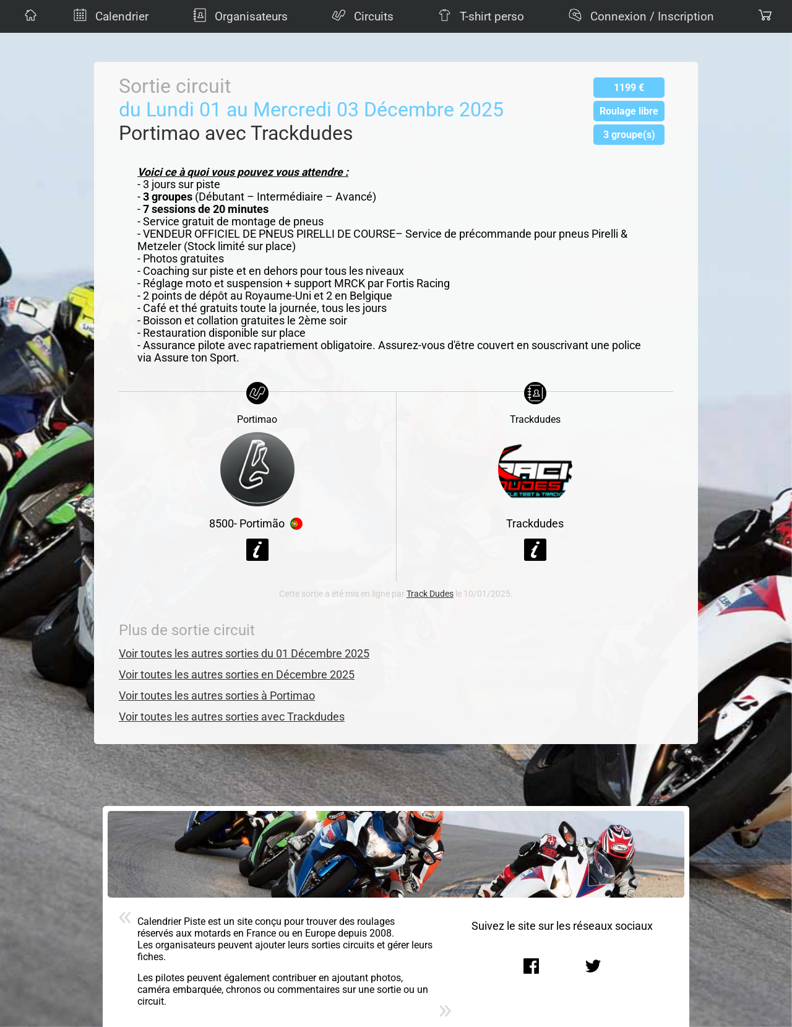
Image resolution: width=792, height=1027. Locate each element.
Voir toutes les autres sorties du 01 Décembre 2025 (244, 654)
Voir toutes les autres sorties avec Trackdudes (232, 717)
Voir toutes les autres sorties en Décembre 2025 (237, 675)
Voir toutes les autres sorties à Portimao (217, 696)
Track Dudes (430, 594)
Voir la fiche (257, 550)
